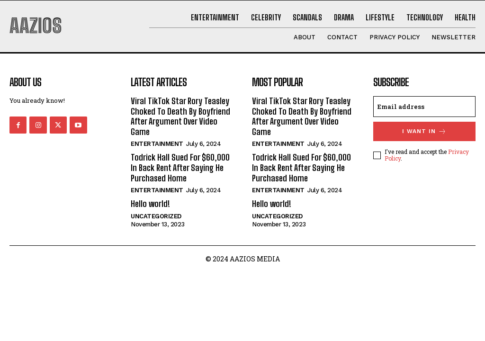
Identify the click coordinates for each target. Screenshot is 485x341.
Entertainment (157, 143)
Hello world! (150, 203)
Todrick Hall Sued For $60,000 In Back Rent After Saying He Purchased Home (180, 167)
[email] (424, 106)
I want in (424, 131)
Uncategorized (156, 216)
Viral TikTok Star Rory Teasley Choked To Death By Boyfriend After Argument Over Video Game (180, 116)
